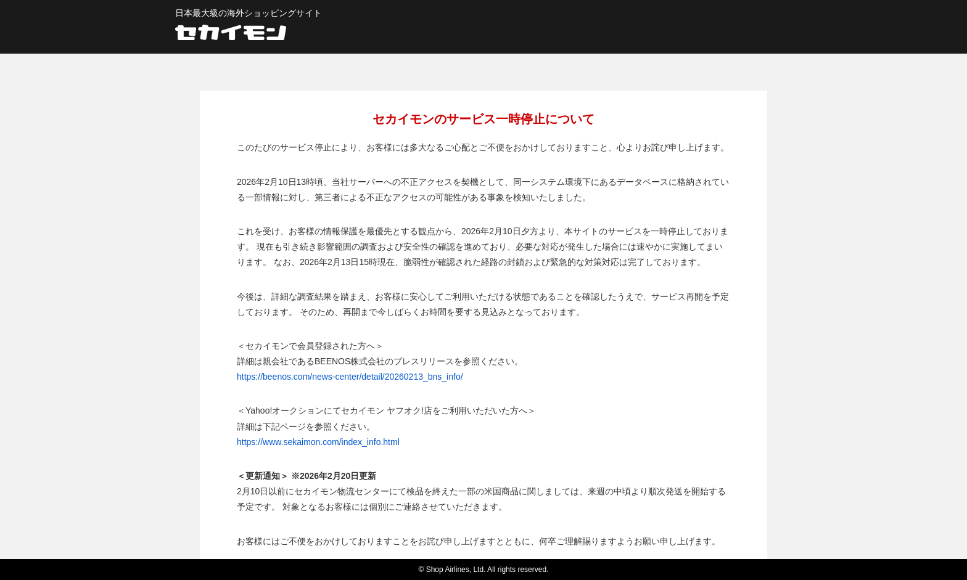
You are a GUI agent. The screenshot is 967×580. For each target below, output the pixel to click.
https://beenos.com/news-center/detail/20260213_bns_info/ (350, 377)
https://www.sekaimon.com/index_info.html (318, 442)
